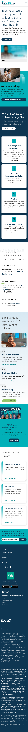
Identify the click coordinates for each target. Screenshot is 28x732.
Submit (23, 539)
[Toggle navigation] (26, 3)
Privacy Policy (5, 597)
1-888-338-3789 (8, 552)
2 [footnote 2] (19, 206)
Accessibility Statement (7, 600)
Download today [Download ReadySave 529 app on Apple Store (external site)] (9, 522)
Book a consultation (10, 478)
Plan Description (5, 606)
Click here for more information (13, 99)
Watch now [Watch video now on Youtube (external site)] (14, 440)
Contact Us (4, 557)
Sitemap (3, 602)
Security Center (5, 604)
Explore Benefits (8, 128)
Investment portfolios (8, 381)
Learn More (7, 39)
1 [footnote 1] (17, 160)
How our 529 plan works (9, 364)
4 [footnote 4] (15, 305)
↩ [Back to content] (11, 649)
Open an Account (9, 401)
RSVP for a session (9, 500)
